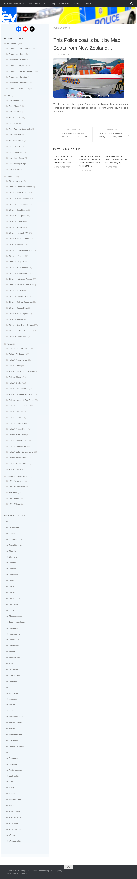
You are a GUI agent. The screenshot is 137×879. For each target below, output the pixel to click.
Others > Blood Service (18, 192)
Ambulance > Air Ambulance (20, 48)
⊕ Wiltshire (10, 835)
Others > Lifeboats (16, 256)
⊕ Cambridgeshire (13, 545)
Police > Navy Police (17, 435)
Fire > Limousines (16, 140)
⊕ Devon (9, 581)
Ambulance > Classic (17, 60)
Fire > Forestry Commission (20, 129)
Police (9, 344)
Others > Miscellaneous (18, 273)
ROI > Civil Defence (17, 487)
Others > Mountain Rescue (20, 285)
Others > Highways (17, 244)
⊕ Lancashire (11, 669)
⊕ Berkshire (10, 533)
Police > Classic (15, 377)
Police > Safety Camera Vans (21, 452)
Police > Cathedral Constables (21, 371)
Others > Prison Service (19, 296)
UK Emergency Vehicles (14, 3)
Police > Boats (61, 28)
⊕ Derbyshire (11, 575)
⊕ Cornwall (10, 563)
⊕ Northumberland (13, 728)
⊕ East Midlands (12, 598)
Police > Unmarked (17, 469)
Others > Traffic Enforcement (21, 331)
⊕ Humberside (11, 646)
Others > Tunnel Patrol (18, 337)
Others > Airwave (16, 181)
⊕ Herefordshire (12, 634)
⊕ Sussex (9, 794)
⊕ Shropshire (11, 758)
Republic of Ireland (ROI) (17, 477)
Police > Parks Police (17, 446)
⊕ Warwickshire (12, 811)
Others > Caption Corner (19, 204)
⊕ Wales (9, 805)
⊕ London (9, 687)
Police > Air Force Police (19, 348)
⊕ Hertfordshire (12, 640)
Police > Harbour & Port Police (21, 400)
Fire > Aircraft (14, 100)
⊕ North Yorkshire (12, 711)
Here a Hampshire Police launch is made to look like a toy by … (116, 159)
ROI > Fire (13, 492)
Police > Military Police (18, 429)
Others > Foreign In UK (18, 233)
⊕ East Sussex (11, 604)
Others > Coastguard (17, 216)
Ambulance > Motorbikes (19, 83)
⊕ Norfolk (9, 705)
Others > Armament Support (20, 187)
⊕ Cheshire (10, 551)
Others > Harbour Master (19, 239)
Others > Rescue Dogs (18, 308)
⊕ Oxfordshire (11, 740)
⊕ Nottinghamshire (13, 734)
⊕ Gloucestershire (13, 616)
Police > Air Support (17, 354)
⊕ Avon (8, 521)
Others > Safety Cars (17, 319)
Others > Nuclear (16, 290)
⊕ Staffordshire (11, 776)
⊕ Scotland (10, 752)
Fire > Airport (14, 106)
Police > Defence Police (19, 389)
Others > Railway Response (20, 302)
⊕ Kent (8, 663)
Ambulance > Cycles (17, 65)
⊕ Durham (9, 592)
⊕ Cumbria (10, 569)
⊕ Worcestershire (12, 841)
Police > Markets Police (18, 423)
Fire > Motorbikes (16, 152)
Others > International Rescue (21, 250)
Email (88, 3)
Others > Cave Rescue (18, 210)
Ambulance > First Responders (21, 71)
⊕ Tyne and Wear (12, 800)
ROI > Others (14, 504)
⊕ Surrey (9, 788)
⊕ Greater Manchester (14, 622)
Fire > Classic (14, 117)
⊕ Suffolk (9, 782)
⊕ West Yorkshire (12, 829)
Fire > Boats (14, 112)
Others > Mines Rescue (18, 267)
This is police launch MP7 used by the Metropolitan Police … (63, 159)
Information (33, 3)
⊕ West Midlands (12, 817)
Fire (8, 96)
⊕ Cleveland (10, 557)
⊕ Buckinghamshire (13, 539)
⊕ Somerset (10, 764)
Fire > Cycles (14, 123)
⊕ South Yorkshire (13, 770)
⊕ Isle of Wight (11, 652)
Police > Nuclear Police (18, 440)
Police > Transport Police (19, 458)
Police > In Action (16, 417)
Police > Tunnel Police (18, 463)
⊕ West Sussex (12, 823)
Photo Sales (64, 3)
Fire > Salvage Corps (17, 164)
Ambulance (11, 44)
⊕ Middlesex (10, 699)
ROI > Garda (14, 498)
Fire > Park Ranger (17, 158)
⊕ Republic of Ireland (14, 746)
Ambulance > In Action (18, 77)
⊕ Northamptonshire (14, 717)
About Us (78, 3)
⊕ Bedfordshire (11, 527)
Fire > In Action (15, 135)
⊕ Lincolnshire (11, 681)
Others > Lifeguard (16, 262)
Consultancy (49, 3)
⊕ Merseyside (11, 693)
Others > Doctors (16, 227)
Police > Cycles (15, 383)
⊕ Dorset (9, 586)
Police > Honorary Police (19, 406)
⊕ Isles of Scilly (12, 658)
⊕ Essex (9, 610)
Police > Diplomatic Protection (21, 394)
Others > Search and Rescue (21, 325)
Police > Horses (15, 412)
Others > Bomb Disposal (19, 198)
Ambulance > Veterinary (19, 88)
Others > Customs (16, 221)
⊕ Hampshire (11, 628)
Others (9, 177)
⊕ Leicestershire (12, 675)
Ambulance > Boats (17, 54)
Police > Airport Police (18, 360)
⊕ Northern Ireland (13, 723)
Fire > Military (14, 146)
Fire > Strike (14, 169)
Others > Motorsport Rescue (20, 279)
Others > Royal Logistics (19, 314)
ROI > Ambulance (16, 481)
